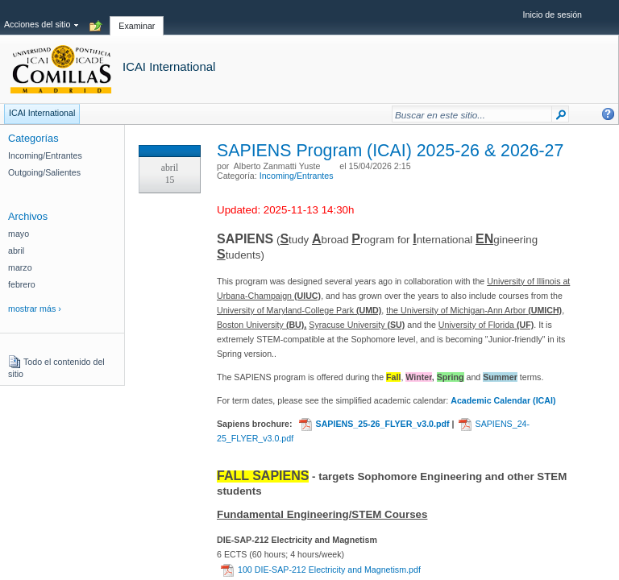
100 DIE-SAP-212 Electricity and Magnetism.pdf (321, 569)
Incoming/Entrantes (297, 175)
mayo (18, 233)
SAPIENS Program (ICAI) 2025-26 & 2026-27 (390, 150)
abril (16, 250)
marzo (20, 267)
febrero (21, 284)
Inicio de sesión (552, 14)
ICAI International (169, 66)
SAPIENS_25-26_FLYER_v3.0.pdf (374, 424)
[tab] (137, 17)
